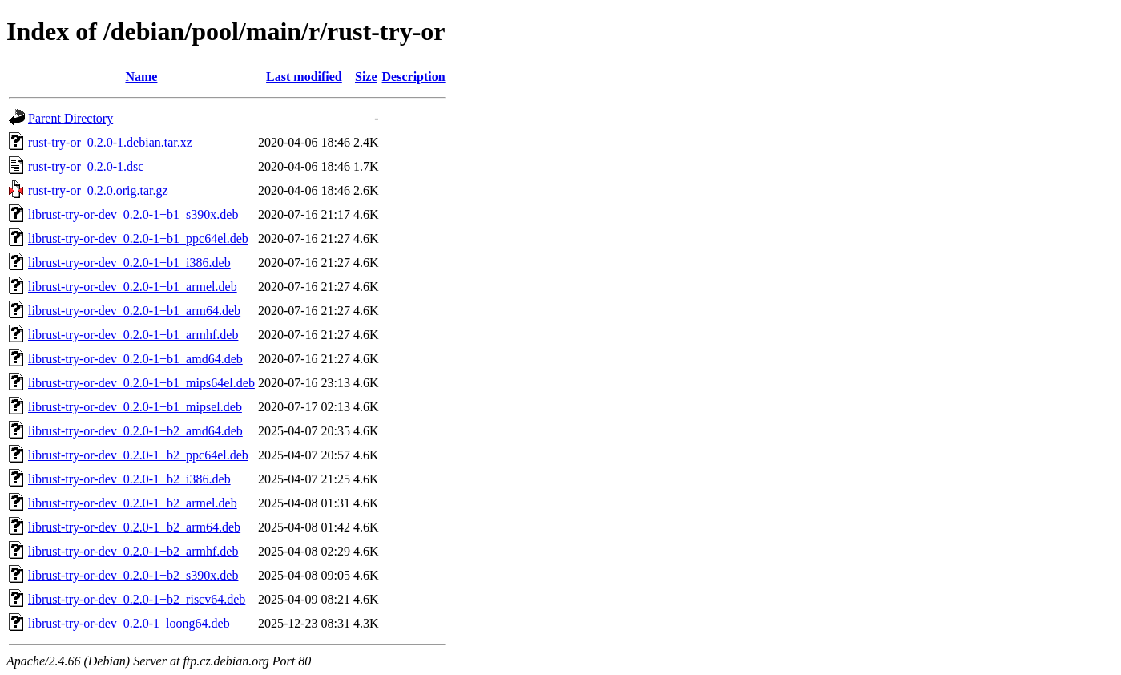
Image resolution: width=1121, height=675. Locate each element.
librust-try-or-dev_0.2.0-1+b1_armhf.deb (133, 335)
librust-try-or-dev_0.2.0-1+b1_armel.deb (132, 286)
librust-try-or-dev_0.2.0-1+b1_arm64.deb (134, 310)
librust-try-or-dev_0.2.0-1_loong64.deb (129, 623)
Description (414, 76)
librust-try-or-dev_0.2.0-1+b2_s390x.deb (133, 575)
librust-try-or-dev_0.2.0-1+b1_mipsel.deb (135, 407)
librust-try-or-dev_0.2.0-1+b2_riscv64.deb (136, 599)
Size (366, 76)
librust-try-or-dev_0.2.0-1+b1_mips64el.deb (141, 383)
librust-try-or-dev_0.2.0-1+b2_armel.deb (132, 503)
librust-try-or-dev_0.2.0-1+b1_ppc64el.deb (138, 238)
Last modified (304, 76)
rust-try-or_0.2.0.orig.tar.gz (98, 190)
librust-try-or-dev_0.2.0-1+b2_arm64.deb (134, 527)
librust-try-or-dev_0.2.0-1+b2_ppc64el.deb (138, 455)
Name (141, 76)
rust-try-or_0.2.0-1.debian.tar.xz (110, 142)
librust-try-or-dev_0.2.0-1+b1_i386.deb (129, 262)
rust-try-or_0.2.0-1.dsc (85, 166)
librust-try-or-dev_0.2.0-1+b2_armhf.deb (133, 551)
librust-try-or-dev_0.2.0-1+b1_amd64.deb (135, 359)
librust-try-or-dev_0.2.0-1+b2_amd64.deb (135, 431)
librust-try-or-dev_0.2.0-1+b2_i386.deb (129, 479)
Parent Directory (70, 118)
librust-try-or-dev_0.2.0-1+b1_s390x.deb (133, 214)
